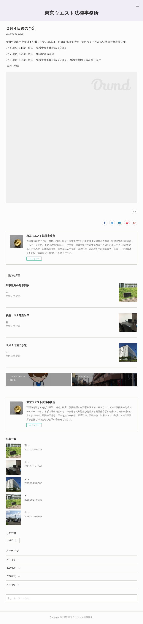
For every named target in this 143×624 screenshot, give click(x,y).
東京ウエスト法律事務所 (71, 13)
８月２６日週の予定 (34, 496)
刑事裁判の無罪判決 (17, 285)
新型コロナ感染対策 (17, 315)
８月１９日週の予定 (34, 513)
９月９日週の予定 (16, 345)
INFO (12, 541)
